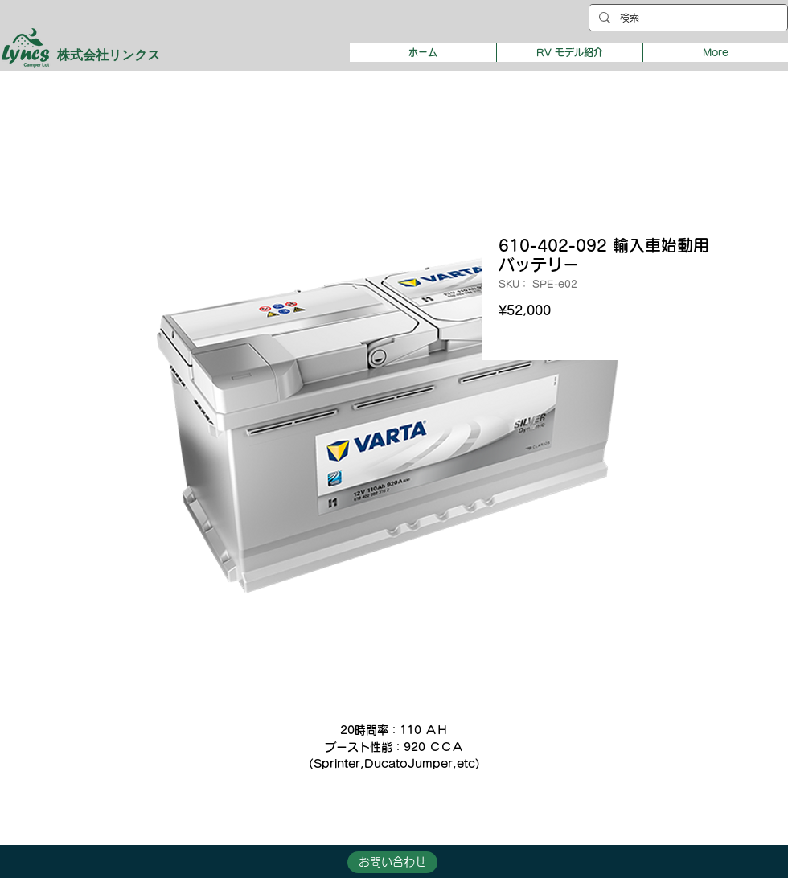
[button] (569, 52)
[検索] (686, 18)
